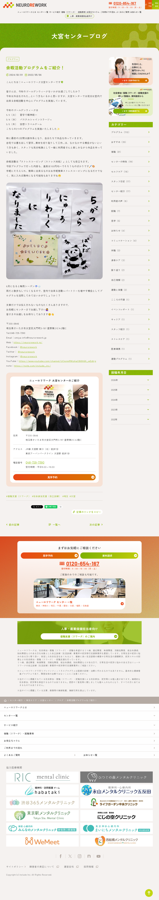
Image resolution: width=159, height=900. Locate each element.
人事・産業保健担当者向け (81, 16)
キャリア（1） (118, 319)
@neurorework (28, 346)
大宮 (73, 497)
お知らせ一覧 (135, 12)
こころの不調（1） (121, 299)
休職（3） (116, 250)
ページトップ (147, 891)
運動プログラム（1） (122, 358)
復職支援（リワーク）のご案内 (79, 641)
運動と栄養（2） (119, 289)
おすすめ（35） (119, 141)
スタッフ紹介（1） (121, 329)
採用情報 (89, 883)
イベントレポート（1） (123, 309)
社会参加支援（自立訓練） (47, 497)
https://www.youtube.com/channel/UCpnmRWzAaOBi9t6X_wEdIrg (57, 360)
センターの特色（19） (122, 161)
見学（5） (116, 220)
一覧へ (57, 526)
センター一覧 (42, 12)
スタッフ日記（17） (121, 181)
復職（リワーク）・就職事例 (73, 12)
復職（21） (116, 151)
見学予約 (54, 478)
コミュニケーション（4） (124, 240)
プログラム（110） (121, 132)
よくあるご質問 (122, 12)
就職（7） (116, 210)
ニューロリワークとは (27, 12)
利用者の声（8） (120, 201)
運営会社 (69, 883)
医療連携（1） (118, 348)
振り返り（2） (118, 270)
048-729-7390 (35, 462)
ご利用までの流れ (107, 12)
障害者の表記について (42, 883)
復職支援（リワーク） (19, 497)
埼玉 (66, 497)
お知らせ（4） (118, 230)
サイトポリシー (14, 883)
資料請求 (109, 558)
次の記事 (94, 526)
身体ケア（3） (118, 260)
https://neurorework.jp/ (28, 342)
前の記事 (14, 526)
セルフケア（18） (120, 171)
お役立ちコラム (93, 12)
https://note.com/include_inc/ (32, 365)
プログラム (12, 59)
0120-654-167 (95, 3)
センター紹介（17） (121, 191)
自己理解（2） (118, 280)
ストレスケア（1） (121, 339)
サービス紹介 (54, 12)
